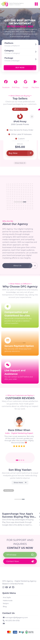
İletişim (6, 603)
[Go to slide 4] (23, 461)
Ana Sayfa (7, 597)
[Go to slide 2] (19, 461)
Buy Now (20, 68)
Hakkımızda (7, 600)
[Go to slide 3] (21, 461)
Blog (5, 606)
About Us (17, 267)
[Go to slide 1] (17, 461)
